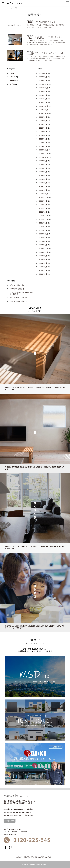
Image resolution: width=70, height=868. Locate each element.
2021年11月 (43, 219)
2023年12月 (43, 150)
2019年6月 (43, 259)
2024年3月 (43, 139)
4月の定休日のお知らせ (18, 297)
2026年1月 (43, 80)
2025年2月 (43, 102)
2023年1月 (43, 190)
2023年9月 (43, 161)
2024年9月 (43, 117)
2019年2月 (43, 267)
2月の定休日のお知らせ (18, 301)
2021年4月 (43, 226)
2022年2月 (43, 208)
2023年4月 (43, 179)
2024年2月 (43, 142)
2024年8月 (43, 121)
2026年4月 (43, 73)
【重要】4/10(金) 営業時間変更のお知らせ (21, 293)
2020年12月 (43, 234)
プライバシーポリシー (29, 857)
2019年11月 (43, 252)
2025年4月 (43, 99)
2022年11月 (43, 197)
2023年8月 (43, 164)
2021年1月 (43, 230)
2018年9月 (43, 274)
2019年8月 (43, 256)
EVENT (12, 73)
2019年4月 (43, 263)
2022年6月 (43, 201)
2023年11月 (43, 153)
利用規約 (40, 857)
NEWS (12, 80)
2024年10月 (43, 113)
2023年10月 (43, 157)
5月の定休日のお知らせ (18, 285)
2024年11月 (43, 110)
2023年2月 (43, 186)
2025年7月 (43, 95)
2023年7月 (43, 168)
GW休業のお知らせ (17, 289)
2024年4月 (43, 135)
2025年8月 (43, 91)
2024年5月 (43, 132)
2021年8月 (43, 223)
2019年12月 (43, 248)
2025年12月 (43, 84)
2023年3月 (43, 183)
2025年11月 (43, 88)
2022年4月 (43, 205)
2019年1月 (43, 270)
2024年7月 (43, 124)
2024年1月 (43, 146)
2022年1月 (43, 212)
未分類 (12, 84)
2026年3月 (43, 77)
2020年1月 (43, 245)
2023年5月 (43, 175)
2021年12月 (43, 216)
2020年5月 (43, 241)
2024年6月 (43, 128)
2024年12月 (43, 106)
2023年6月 (43, 172)
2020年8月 (43, 237)
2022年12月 (43, 194)
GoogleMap (9, 821)
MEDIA (12, 77)
